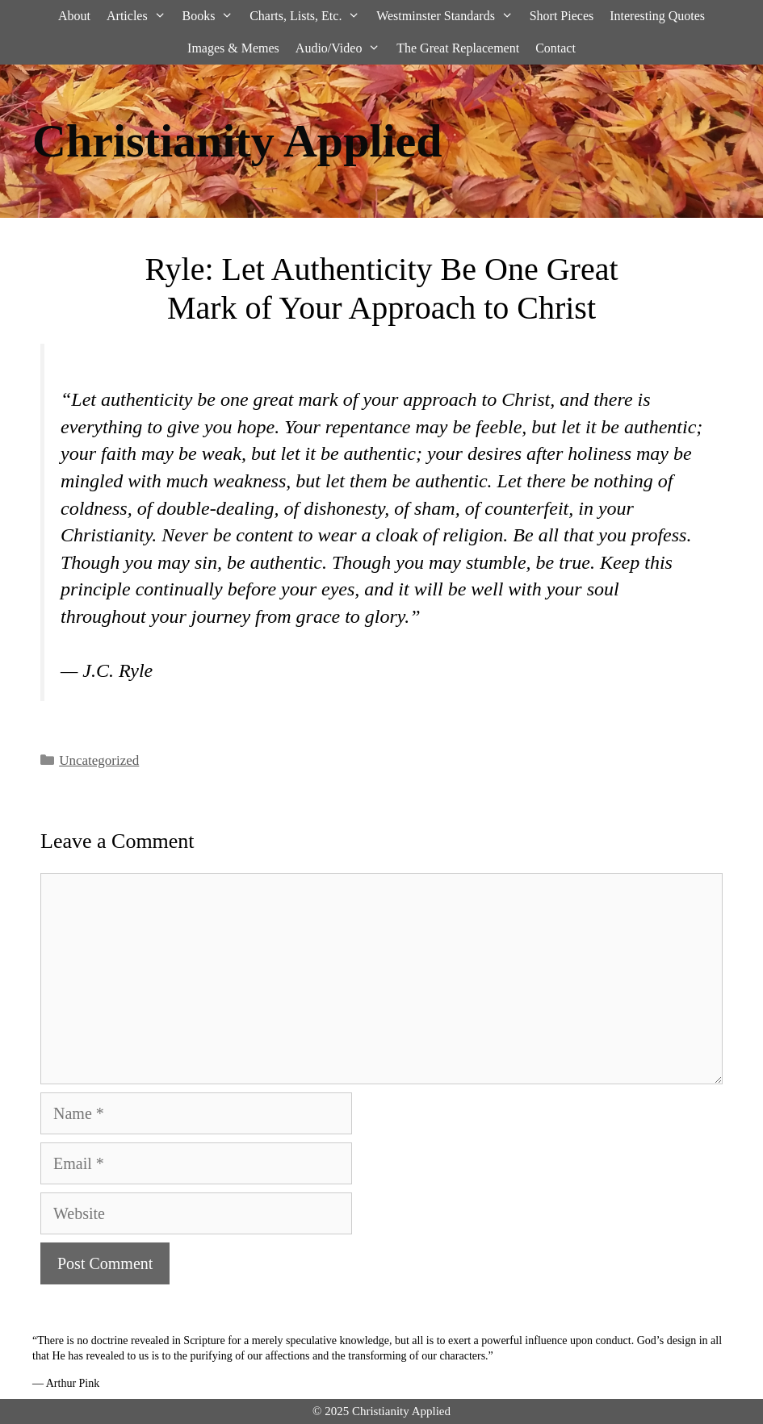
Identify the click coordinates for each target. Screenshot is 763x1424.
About (74, 16)
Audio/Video (342, 48)
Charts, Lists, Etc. (308, 16)
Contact (555, 48)
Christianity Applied (237, 141)
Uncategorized (99, 760)
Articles (140, 16)
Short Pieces (562, 16)
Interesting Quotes (657, 16)
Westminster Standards (448, 16)
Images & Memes (233, 48)
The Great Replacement (457, 48)
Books (211, 16)
